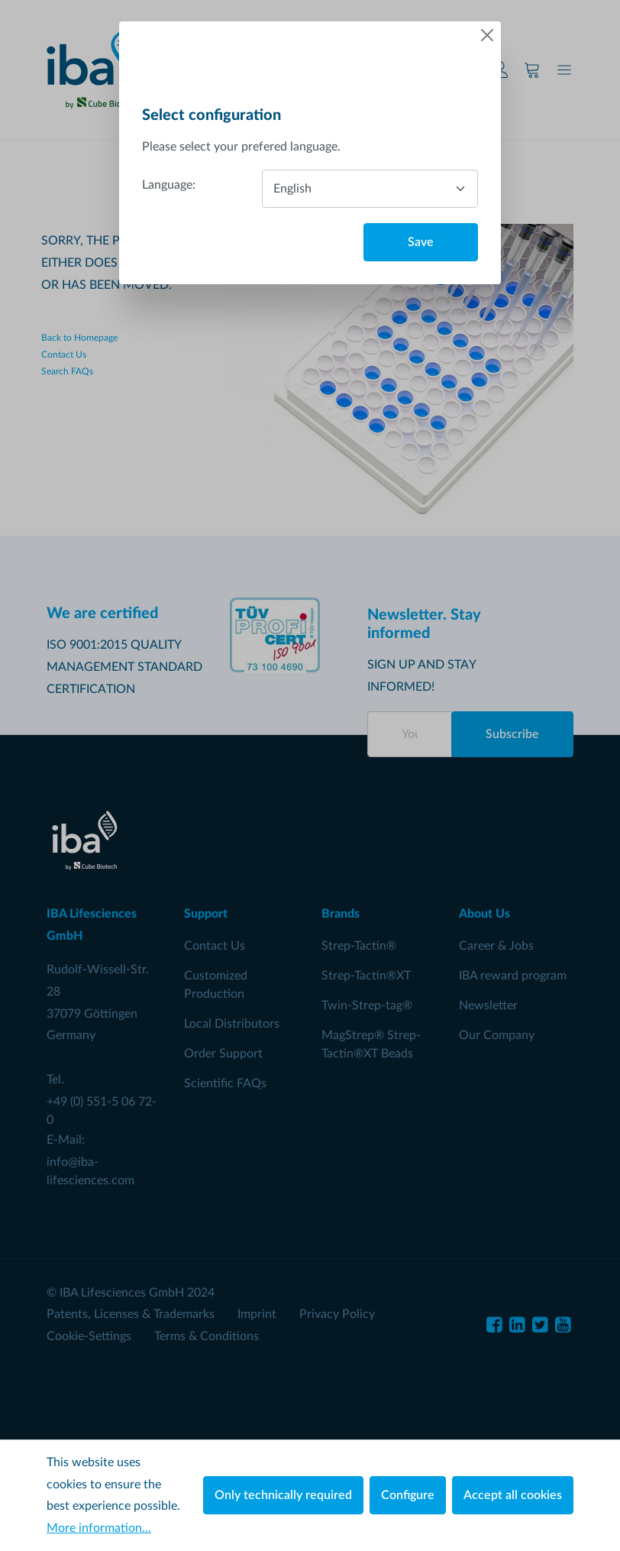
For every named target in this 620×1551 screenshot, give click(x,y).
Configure (407, 1495)
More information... (99, 1528)
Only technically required (283, 1495)
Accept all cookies (512, 1495)
